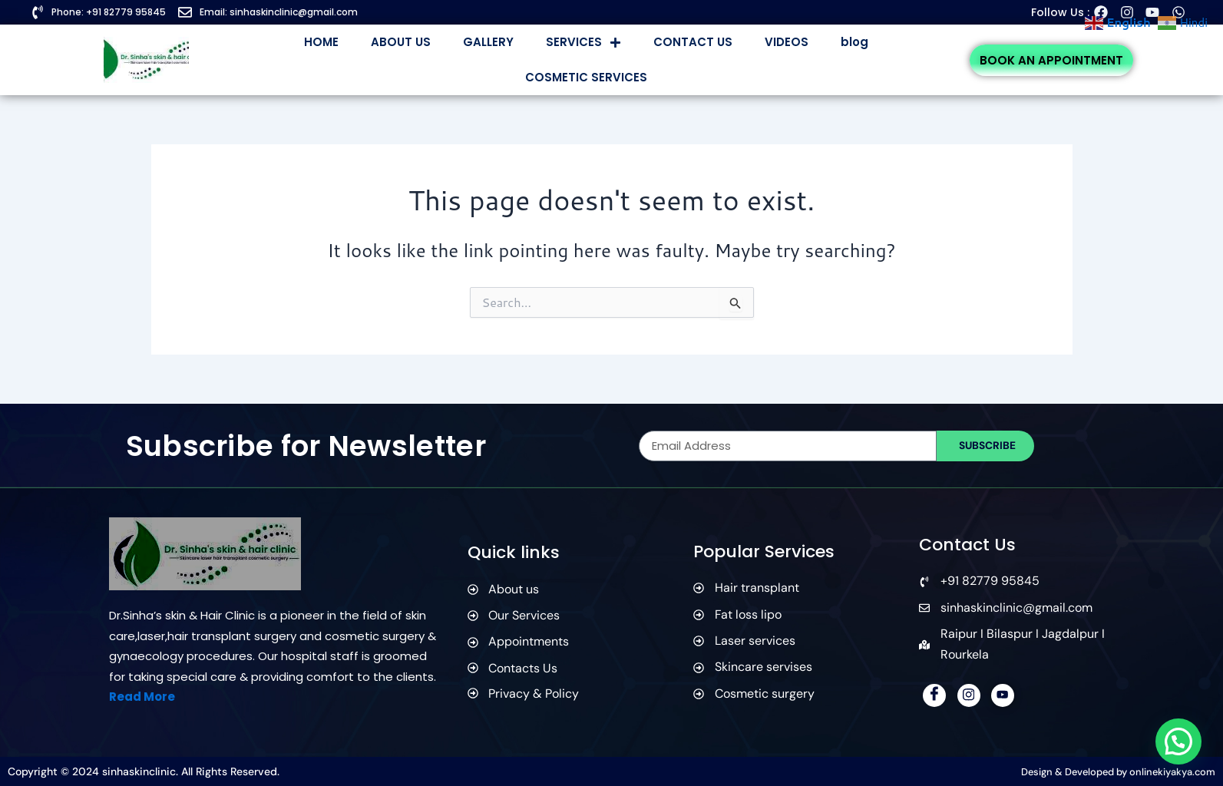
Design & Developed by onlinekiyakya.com (1108, 771)
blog (854, 42)
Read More (142, 697)
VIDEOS (786, 42)
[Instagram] (968, 695)
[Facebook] (934, 695)
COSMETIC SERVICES (586, 77)
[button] (1177, 740)
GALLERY (488, 42)
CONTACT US (692, 42)
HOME (321, 42)
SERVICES (583, 42)
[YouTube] (1002, 695)
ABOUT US (401, 42)
